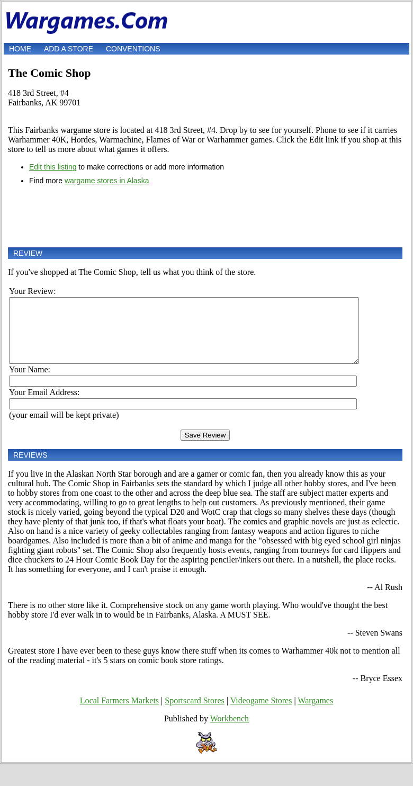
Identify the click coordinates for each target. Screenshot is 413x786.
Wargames (315, 713)
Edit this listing (52, 167)
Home (20, 48)
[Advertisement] (205, 216)
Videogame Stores (261, 713)
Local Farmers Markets (119, 713)
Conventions (133, 48)
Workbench (229, 731)
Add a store (68, 48)
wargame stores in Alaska (107, 180)
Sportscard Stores (194, 713)
